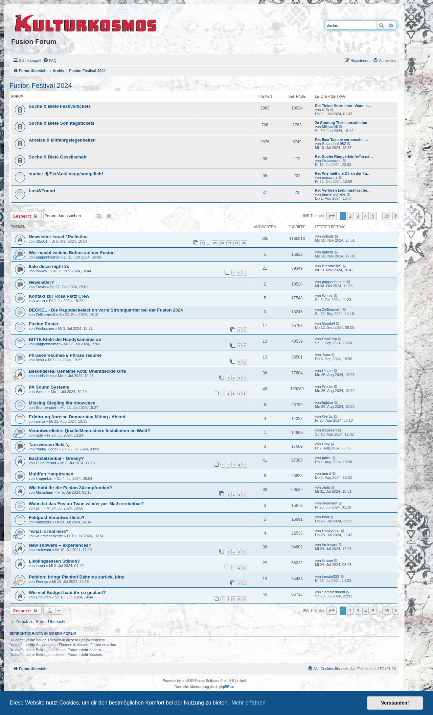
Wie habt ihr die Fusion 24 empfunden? (70, 487)
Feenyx (42, 582)
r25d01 (41, 241)
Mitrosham (44, 492)
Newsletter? (41, 282)
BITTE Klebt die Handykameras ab (65, 339)
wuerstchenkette (49, 536)
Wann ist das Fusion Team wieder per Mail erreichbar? (86, 503)
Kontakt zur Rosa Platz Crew (59, 296)
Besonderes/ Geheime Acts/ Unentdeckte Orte (77, 371)
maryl (326, 473)
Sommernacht (333, 592)
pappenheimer (48, 257)
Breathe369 (331, 266)
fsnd (325, 517)
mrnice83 (43, 522)
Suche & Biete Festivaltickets (60, 106)
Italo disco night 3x (49, 266)
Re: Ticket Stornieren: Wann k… (343, 106)
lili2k (325, 110)
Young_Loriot (47, 449)
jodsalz (328, 236)
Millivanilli (330, 127)
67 (229, 243)
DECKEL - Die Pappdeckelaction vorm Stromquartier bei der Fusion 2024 (106, 310)
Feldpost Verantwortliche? (57, 517)
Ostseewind (331, 160)
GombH (328, 323)
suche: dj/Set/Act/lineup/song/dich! (66, 173)
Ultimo (327, 371)
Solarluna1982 (334, 144)
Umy (326, 444)
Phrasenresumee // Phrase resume (65, 355)
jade (39, 435)
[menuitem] (49, 60)
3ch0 (40, 360)
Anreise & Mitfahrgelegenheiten (62, 140)
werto (40, 301)
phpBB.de (226, 687)
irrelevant (329, 503)
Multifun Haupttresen (51, 473)
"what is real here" (48, 531)
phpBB (187, 681)
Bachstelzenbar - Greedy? (56, 458)
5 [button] (373, 216)
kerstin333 (330, 576)
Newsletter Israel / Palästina (58, 236)
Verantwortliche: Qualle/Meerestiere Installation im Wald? (89, 430)
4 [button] (365, 216)
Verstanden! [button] (395, 703)
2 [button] (350, 216)
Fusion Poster (44, 323)
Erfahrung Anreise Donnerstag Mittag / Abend (77, 416)
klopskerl (329, 430)
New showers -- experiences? (60, 545)
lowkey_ (42, 271)
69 (244, 243)
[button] (331, 216)
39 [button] (386, 216)
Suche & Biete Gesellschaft (58, 156)
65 (214, 243)
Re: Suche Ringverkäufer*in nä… (344, 156)
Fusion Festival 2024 (40, 85)
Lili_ (39, 508)
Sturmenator (46, 407)
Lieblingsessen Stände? (54, 561)
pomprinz (329, 177)
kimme (327, 561)
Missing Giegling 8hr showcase (62, 402)
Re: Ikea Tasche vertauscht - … (342, 140)
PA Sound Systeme (49, 387)
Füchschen (45, 328)
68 (236, 243)
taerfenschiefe (333, 194)
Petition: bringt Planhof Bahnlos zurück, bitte (76, 577)
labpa (40, 566)
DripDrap (329, 339)
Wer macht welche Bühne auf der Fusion (72, 252)
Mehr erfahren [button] (248, 703)
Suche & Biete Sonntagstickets (61, 123)
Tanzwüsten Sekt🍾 (49, 444)
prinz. (326, 458)
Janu (326, 355)
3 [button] (358, 216)
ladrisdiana (45, 376)
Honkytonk (331, 531)
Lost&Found (42, 190)
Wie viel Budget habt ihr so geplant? (67, 592)
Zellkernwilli (45, 315)
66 (222, 243)
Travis (41, 287)
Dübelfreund (46, 463)
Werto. (327, 296)
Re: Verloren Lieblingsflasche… (343, 190)
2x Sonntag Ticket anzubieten (341, 123)
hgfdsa (327, 252)
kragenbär (44, 478)
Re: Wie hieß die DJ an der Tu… (343, 173)
